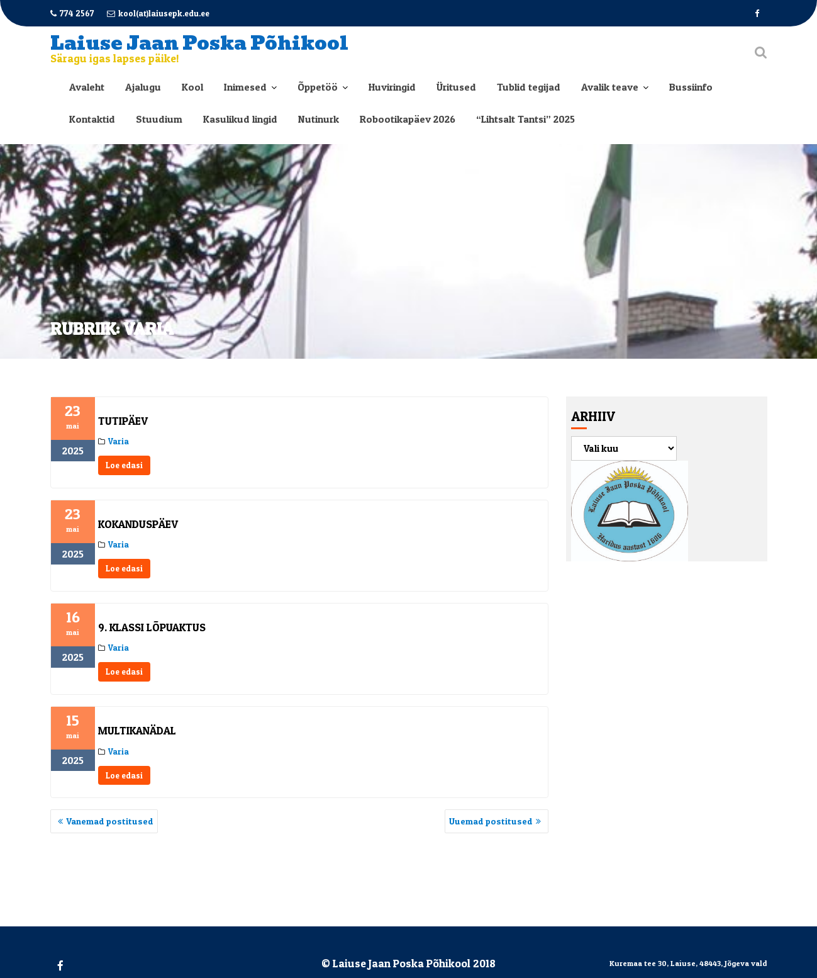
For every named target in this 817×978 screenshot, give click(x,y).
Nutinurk (318, 119)
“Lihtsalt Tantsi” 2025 (525, 119)
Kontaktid (92, 119)
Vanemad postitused (109, 821)
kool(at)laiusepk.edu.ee (158, 13)
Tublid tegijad (528, 87)
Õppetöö (317, 87)
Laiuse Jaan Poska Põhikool (199, 43)
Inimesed (245, 87)
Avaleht (86, 87)
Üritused (456, 87)
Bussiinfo (691, 87)
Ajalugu (143, 87)
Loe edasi (124, 465)
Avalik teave (609, 87)
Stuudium (159, 119)
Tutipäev (123, 420)
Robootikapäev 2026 (407, 119)
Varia (118, 441)
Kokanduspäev (138, 524)
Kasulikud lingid (240, 119)
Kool (192, 87)
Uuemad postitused (491, 821)
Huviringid (392, 87)
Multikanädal (137, 730)
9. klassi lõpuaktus (152, 627)
